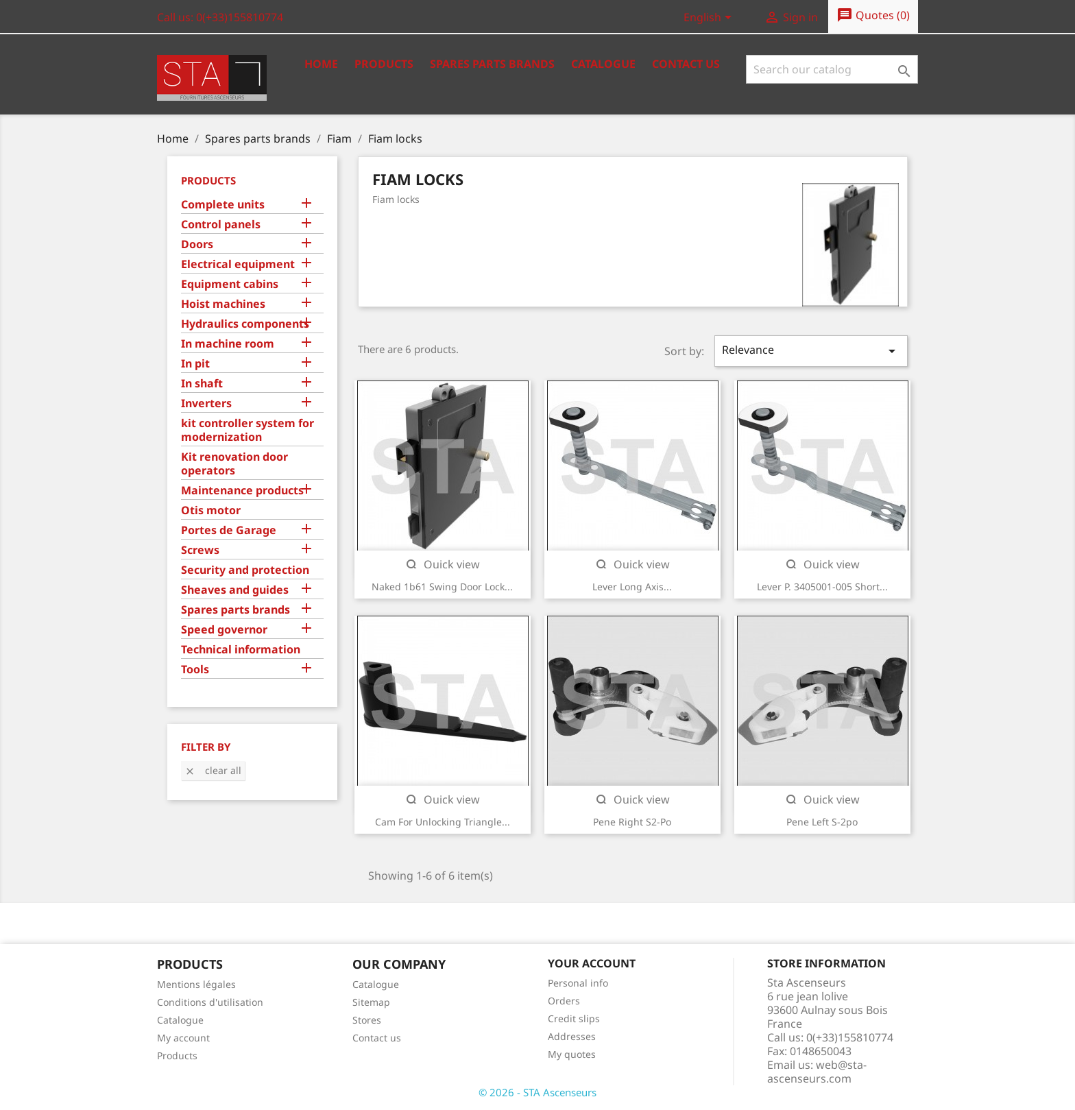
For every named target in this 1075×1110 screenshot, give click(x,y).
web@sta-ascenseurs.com (817, 1071)
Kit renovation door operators (234, 464)
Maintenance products (242, 490)
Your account (592, 963)
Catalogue (603, 63)
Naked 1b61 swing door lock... (442, 586)
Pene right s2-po (632, 821)
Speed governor (224, 630)
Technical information (240, 649)
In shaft (202, 383)
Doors (197, 244)
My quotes (572, 1054)
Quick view (442, 564)
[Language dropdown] (710, 18)
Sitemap (371, 1002)
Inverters (206, 403)
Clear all (212, 770)
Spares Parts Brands (492, 63)
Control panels (221, 224)
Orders (564, 1000)
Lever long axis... (632, 586)
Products (383, 63)
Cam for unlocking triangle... (442, 821)
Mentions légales (196, 984)
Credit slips (574, 1018)
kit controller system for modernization (247, 430)
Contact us (686, 63)
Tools (195, 669)
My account (183, 1037)
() (873, 16)
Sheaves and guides (235, 590)
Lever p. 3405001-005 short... (822, 586)
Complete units (223, 204)
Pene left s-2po (822, 821)
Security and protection (245, 570)
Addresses (572, 1036)
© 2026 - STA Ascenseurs (537, 1092)
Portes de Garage (228, 530)
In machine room (227, 344)
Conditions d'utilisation (210, 1002)
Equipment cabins (229, 284)
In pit (195, 364)
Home (321, 63)
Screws (200, 550)
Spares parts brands (235, 610)
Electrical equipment (238, 264)
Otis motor (211, 510)
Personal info (578, 982)
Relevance (811, 350)
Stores (366, 1019)
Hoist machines (223, 304)
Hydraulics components (245, 324)
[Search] (832, 69)
